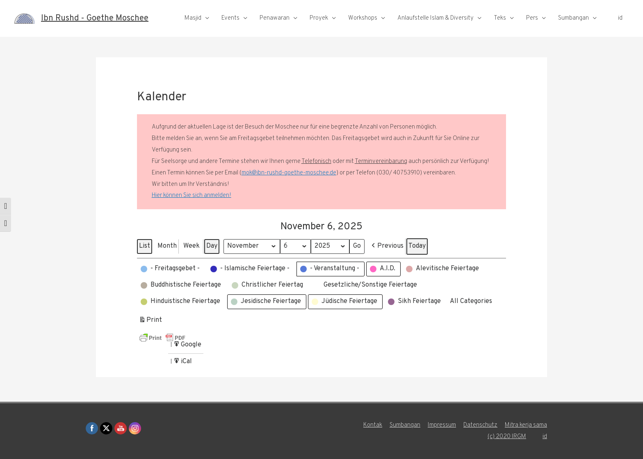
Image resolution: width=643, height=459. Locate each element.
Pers (532, 18)
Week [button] (191, 246)
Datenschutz (480, 425)
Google (187, 346)
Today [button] (417, 246)
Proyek (319, 18)
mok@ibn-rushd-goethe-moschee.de (289, 173)
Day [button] (211, 246)
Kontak (372, 425)
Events (230, 18)
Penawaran (275, 18)
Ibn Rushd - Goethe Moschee (94, 18)
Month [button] (167, 246)
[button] (387, 246)
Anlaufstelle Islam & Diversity (435, 18)
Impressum (442, 425)
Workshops (362, 18)
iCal (183, 363)
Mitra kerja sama (526, 425)
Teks (500, 18)
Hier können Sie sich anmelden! (191, 195)
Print (150, 321)
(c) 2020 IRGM (507, 437)
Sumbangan (573, 18)
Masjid (193, 18)
